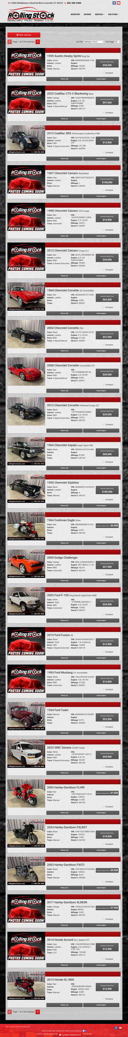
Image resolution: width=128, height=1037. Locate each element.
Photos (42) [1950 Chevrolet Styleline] (64, 506)
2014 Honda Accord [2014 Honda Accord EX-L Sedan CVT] (68, 939)
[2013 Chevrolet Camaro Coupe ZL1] (26, 256)
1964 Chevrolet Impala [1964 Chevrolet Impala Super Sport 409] (70, 445)
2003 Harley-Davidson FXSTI (65, 864)
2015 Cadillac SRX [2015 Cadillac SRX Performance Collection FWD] (73, 133)
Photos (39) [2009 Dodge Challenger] (64, 581)
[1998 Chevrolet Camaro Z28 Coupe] (26, 216)
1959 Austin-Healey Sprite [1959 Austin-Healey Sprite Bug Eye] (68, 56)
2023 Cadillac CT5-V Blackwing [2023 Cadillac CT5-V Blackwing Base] (70, 93)
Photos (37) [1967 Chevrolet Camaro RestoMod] (64, 196)
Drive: (49, 66)
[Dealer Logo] (31, 14)
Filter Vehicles (24, 35)
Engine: (74, 63)
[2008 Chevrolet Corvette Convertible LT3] (26, 371)
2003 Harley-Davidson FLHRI (66, 787)
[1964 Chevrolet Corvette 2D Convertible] (26, 296)
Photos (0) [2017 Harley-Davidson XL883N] (64, 925)
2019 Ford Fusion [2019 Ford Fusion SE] (60, 635)
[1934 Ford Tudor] (26, 716)
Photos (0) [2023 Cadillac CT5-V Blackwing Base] (64, 119)
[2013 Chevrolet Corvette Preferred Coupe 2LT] (26, 411)
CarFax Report (101, 79)
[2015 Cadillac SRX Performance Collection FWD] (26, 139)
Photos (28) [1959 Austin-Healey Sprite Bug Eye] (64, 79)
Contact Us (19, 1026)
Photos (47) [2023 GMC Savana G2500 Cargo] (64, 773)
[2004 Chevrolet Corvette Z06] (26, 334)
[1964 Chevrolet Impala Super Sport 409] (26, 451)
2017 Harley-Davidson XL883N (67, 902)
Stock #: (74, 69)
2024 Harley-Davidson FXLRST (67, 827)
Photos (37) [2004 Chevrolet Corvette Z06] (64, 351)
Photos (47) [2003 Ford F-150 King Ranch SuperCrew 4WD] (64, 620)
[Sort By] (93, 41)
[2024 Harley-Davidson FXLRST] (26, 833)
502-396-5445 (74, 3)
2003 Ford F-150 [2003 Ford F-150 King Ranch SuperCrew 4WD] (72, 595)
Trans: (50, 69)
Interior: (50, 63)
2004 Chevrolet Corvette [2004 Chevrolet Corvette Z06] (65, 328)
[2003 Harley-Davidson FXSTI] (26, 871)
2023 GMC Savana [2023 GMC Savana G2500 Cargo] (66, 747)
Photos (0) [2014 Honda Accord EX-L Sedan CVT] (64, 965)
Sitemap (67, 1031)
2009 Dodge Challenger (62, 557)
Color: (49, 60)
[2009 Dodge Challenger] (26, 563)
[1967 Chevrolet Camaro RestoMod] (26, 179)
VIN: (73, 60)
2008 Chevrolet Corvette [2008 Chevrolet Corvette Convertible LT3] (71, 365)
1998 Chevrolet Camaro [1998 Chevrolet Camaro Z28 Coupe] (68, 210)
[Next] (38, 42)
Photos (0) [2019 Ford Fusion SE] (64, 658)
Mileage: (74, 66)
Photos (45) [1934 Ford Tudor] (64, 733)
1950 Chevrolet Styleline (63, 482)
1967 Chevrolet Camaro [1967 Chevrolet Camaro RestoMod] (68, 173)
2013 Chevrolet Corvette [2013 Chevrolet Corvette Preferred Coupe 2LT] (73, 405)
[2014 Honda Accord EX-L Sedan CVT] (26, 946)
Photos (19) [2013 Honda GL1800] (64, 1005)
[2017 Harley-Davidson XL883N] (26, 908)
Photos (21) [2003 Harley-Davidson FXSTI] (64, 888)
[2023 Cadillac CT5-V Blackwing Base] (26, 99)
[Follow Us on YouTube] (118, 3)
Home (7, 1026)
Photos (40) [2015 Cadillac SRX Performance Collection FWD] (64, 159)
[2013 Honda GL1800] (26, 985)
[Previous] (9, 42)
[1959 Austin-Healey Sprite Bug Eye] (26, 62)
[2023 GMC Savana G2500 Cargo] (26, 753)
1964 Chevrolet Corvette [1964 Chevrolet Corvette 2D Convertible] (70, 290)
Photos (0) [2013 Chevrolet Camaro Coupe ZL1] (64, 276)
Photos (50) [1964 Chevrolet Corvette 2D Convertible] (64, 313)
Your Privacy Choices (78, 1031)
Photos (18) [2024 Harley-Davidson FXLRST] (64, 850)
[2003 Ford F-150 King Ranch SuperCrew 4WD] (26, 601)
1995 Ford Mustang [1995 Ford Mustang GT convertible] (67, 672)
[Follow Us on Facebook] (114, 3)
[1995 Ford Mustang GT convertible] (26, 678)
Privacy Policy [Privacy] (26, 1026)
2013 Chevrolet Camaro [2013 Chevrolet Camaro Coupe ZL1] (68, 250)
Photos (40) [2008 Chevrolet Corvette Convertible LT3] (64, 391)
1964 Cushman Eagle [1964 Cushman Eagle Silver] (64, 520)
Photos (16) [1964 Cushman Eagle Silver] (64, 543)
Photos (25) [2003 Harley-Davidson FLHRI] (64, 813)
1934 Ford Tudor (58, 710)
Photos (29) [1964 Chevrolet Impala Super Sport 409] (64, 468)
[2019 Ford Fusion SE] (26, 641)
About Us (12, 1026)
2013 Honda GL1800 (60, 979)
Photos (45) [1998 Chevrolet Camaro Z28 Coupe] (64, 236)
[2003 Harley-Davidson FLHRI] (26, 793)
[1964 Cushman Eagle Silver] (26, 526)
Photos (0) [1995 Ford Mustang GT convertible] (64, 695)
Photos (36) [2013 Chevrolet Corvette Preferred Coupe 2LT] (64, 430)
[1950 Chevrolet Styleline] (26, 488)
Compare (109, 73)
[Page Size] (118, 41)
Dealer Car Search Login (48, 1031)
